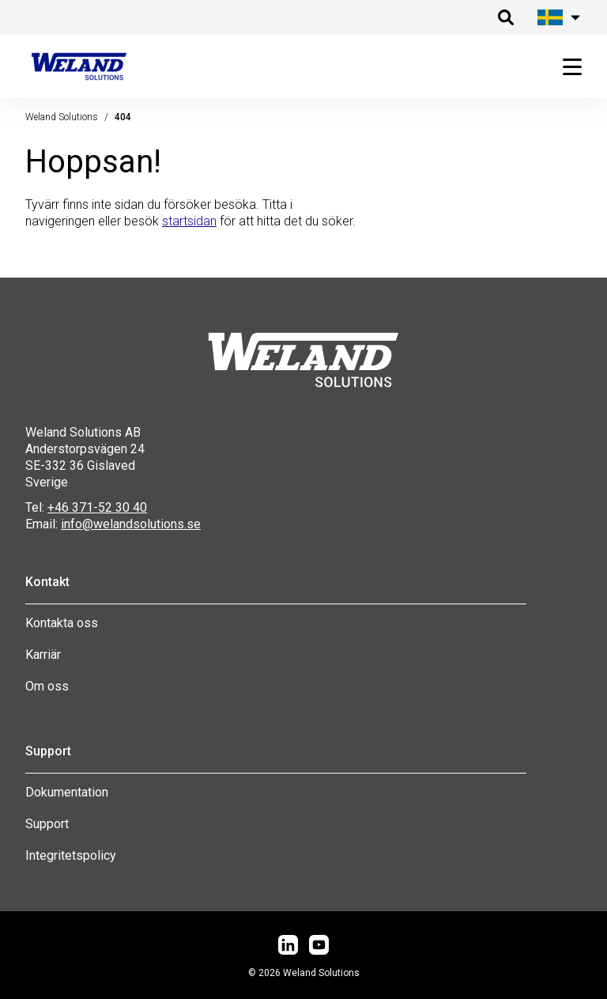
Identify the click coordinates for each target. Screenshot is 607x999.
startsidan (189, 221)
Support (47, 823)
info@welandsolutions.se (131, 524)
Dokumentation (66, 792)
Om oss (47, 686)
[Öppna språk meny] (556, 17)
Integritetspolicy (70, 855)
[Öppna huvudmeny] (566, 67)
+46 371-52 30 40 (97, 507)
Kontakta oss (61, 622)
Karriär (43, 654)
